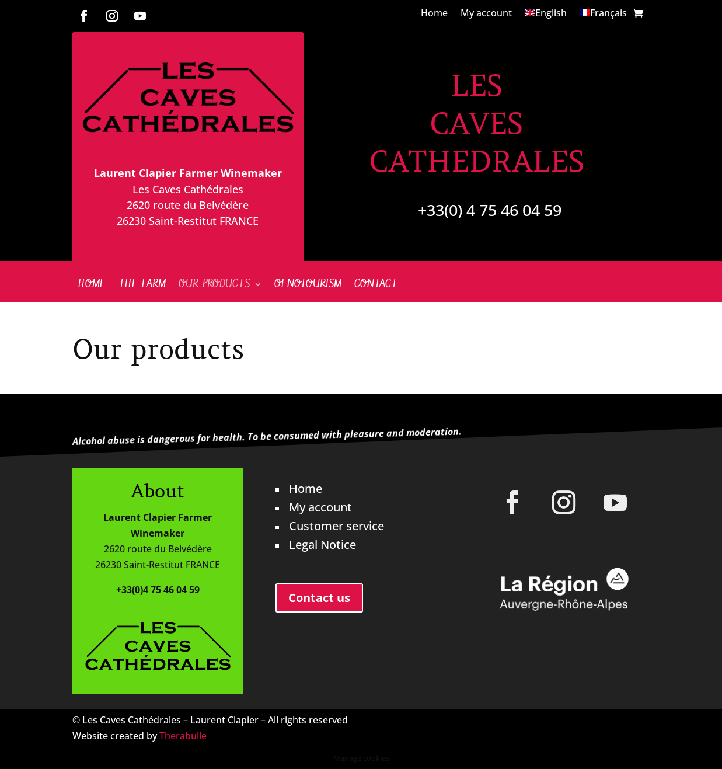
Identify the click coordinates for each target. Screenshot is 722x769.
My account (486, 14)
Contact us (319, 598)
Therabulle (183, 735)
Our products (214, 286)
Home (434, 14)
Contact (375, 286)
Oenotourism (307, 286)
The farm (142, 286)
